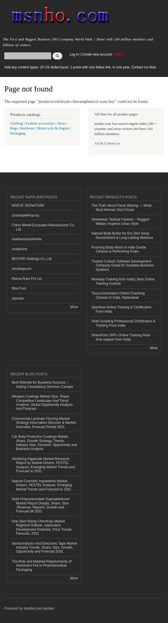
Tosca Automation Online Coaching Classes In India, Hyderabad (118, 295)
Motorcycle (45, 128)
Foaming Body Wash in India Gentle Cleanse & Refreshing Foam (118, 249)
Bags (14, 128)
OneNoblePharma (25, 215)
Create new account (97, 54)
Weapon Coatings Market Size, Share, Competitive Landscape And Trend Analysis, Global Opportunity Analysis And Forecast (42, 402)
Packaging (17, 133)
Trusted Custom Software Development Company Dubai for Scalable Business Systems (122, 265)
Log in (74, 54)
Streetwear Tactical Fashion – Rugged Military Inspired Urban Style (120, 221)
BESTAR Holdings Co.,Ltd (31, 259)
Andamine (19, 249)
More (74, 307)
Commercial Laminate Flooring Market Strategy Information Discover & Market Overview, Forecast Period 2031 (44, 423)
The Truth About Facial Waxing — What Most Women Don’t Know (121, 207)
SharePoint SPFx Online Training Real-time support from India (121, 337)
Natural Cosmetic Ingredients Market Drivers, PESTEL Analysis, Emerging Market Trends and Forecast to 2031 (42, 485)
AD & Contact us (107, 143)
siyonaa (17, 298)
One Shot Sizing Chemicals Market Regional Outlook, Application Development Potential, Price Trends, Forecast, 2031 (42, 527)
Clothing (16, 123)
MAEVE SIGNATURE (28, 205)
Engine (64, 128)
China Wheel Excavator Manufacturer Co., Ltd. (44, 227)
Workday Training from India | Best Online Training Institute (123, 281)
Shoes (61, 123)
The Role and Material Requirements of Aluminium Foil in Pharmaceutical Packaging (41, 565)
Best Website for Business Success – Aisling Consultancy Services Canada (42, 384)
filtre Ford (19, 288)
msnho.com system (39, 608)
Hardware (27, 128)
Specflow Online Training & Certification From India (121, 309)
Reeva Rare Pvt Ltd (27, 279)
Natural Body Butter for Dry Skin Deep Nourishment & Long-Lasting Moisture (122, 235)
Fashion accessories (40, 123)
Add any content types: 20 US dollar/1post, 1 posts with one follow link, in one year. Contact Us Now (80, 67)
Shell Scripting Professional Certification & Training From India (123, 323)
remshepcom (21, 269)
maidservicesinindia (27, 239)
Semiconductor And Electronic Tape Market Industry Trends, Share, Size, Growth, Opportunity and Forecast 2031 (44, 547)
